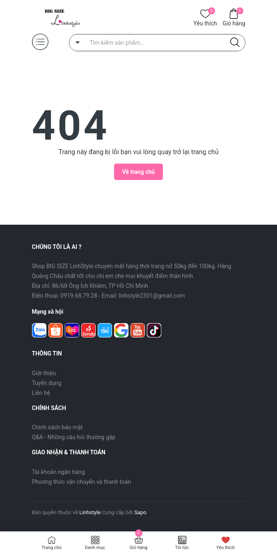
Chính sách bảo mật (57, 427)
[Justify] (235, 42)
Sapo (140, 512)
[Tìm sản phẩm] (157, 42)
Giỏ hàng (233, 23)
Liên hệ (41, 393)
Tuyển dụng (47, 383)
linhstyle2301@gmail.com (152, 295)
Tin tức (182, 547)
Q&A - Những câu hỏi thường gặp (74, 437)
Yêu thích (205, 23)
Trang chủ (51, 547)
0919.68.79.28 (78, 295)
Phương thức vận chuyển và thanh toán (81, 482)
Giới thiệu (44, 373)
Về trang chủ (138, 172)
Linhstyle (90, 512)
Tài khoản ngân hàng (58, 472)
